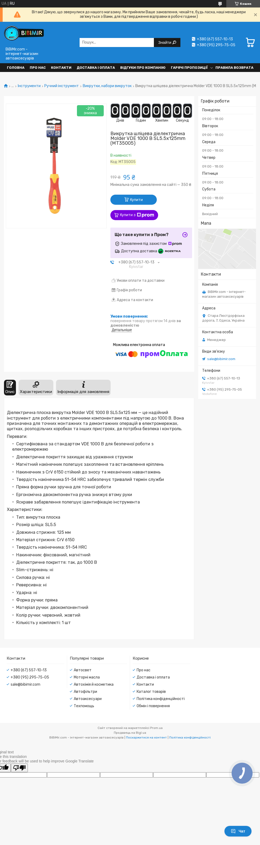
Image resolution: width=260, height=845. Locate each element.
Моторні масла (87, 677)
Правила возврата (234, 68)
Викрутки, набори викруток (107, 86)
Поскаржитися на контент (146, 737)
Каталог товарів (151, 691)
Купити (136, 200)
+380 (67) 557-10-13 (29, 670)
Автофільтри (85, 691)
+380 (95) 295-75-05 (30, 677)
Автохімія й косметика (94, 684)
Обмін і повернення (153, 706)
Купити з (137, 215)
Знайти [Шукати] (165, 42)
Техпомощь (84, 706)
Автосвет (83, 670)
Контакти (61, 68)
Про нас (38, 68)
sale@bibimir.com (221, 359)
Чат (238, 831)
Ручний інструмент (61, 86)
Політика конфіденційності (161, 699)
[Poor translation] (19, 767)
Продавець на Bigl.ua (130, 733)
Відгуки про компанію (143, 68)
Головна (15, 68)
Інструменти (29, 86)
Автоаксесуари (88, 699)
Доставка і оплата (96, 68)
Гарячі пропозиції (189, 68)
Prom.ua (156, 728)
